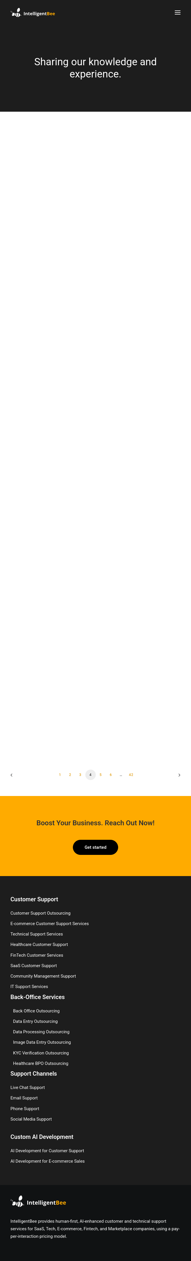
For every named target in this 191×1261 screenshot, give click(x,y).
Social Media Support (31, 1119)
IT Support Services (29, 986)
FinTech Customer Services (36, 955)
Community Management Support (43, 976)
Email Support (24, 1098)
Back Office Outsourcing (36, 1011)
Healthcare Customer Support (39, 944)
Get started (95, 847)
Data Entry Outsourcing (35, 1021)
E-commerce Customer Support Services (49, 923)
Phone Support (24, 1108)
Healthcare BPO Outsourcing (40, 1063)
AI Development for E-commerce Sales (47, 1161)
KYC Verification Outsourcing (41, 1053)
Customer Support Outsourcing (40, 913)
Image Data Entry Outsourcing (42, 1042)
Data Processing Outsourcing (41, 1031)
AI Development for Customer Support (47, 1150)
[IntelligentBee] (32, 12)
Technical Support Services (36, 934)
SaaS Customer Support (33, 965)
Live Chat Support (27, 1087)
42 (131, 775)
